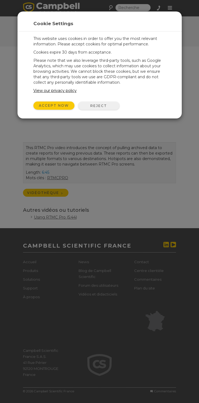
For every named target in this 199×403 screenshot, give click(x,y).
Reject (98, 106)
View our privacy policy (55, 90)
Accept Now (54, 105)
